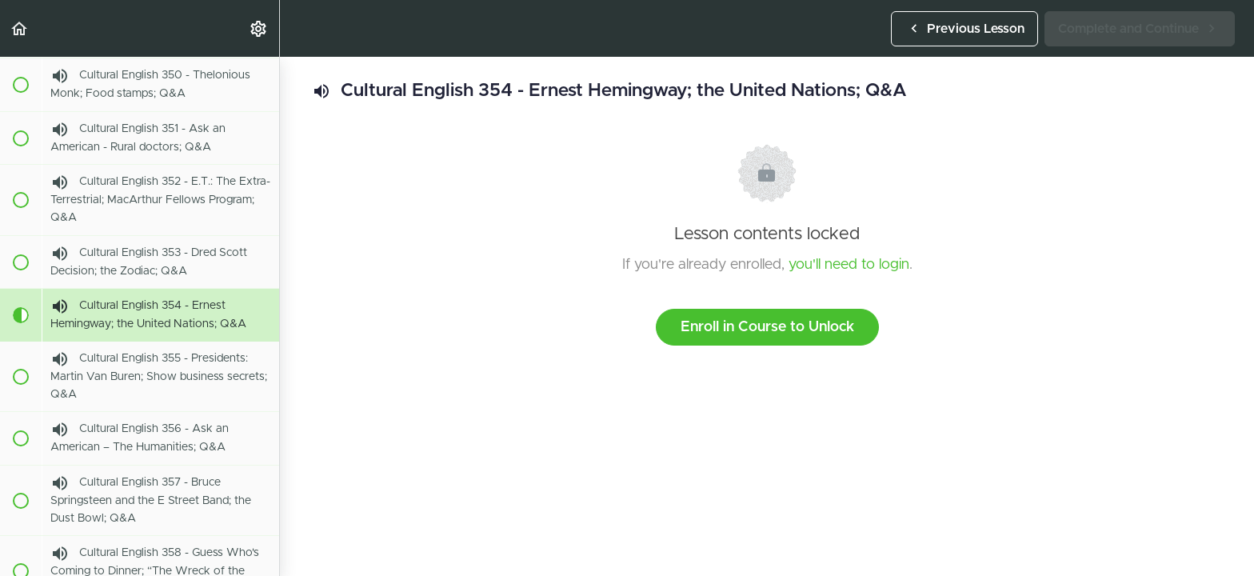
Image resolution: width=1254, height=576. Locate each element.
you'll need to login (849, 265)
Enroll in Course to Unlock (767, 327)
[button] (20, 28)
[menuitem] (259, 28)
